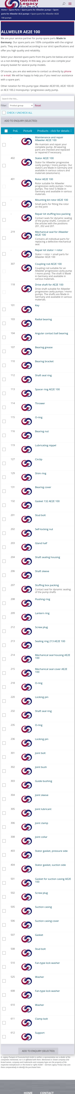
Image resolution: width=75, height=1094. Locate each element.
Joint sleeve (41, 795)
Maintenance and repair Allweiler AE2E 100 (49, 138)
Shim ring (40, 473)
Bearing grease (44, 347)
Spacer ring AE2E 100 (47, 389)
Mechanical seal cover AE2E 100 (51, 670)
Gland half (41, 543)
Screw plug (41, 627)
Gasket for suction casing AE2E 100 (53, 880)
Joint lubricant (43, 809)
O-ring (38, 417)
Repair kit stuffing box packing (52, 213)
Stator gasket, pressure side (51, 850)
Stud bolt (40, 515)
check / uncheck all (19, 112)
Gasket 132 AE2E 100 (47, 501)
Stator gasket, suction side (50, 864)
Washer (39, 976)
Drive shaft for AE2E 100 (49, 284)
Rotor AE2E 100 (44, 179)
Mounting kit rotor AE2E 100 (51, 199)
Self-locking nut (44, 529)
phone (67, 71)
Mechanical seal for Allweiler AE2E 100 (51, 233)
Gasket (39, 934)
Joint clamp (41, 823)
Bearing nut (42, 431)
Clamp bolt (41, 1018)
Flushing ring (42, 599)
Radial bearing (43, 319)
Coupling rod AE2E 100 (48, 263)
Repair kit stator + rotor (49, 250)
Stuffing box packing (47, 585)
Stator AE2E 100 (44, 158)
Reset (38, 105)
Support (40, 1032)
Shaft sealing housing (47, 557)
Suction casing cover (47, 920)
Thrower (40, 403)
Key (37, 305)
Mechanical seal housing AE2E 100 (52, 656)
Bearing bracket (44, 361)
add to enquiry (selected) (20, 120)
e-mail (7, 75)
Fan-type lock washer (47, 962)
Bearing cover (43, 487)
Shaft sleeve (42, 571)
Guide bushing (43, 781)
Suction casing (43, 906)
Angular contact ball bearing (51, 333)
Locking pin (41, 697)
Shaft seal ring (43, 375)
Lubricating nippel (45, 445)
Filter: (4, 105)
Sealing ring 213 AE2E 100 (50, 641)
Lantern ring (42, 613)
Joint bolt (40, 753)
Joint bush (41, 767)
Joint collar (41, 836)
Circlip (38, 459)
